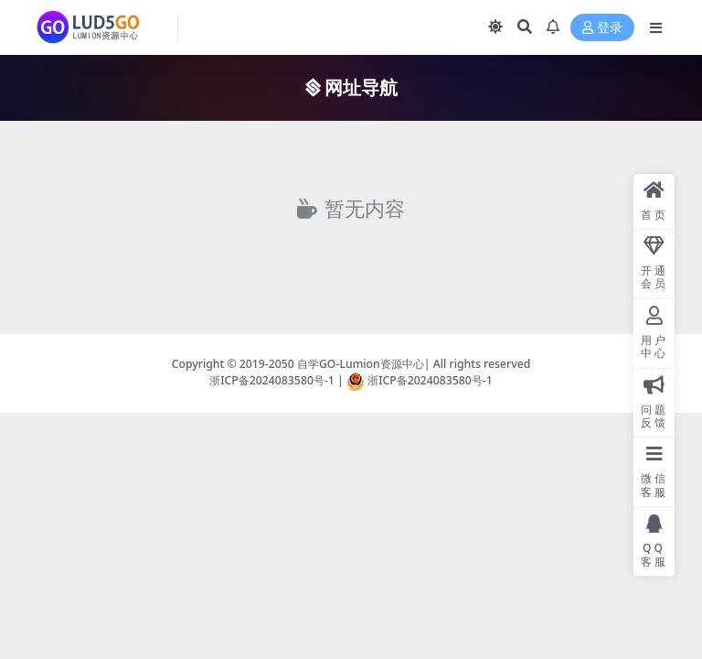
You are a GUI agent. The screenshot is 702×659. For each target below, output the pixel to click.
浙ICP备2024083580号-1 (272, 380)
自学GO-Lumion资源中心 (360, 364)
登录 (602, 28)
